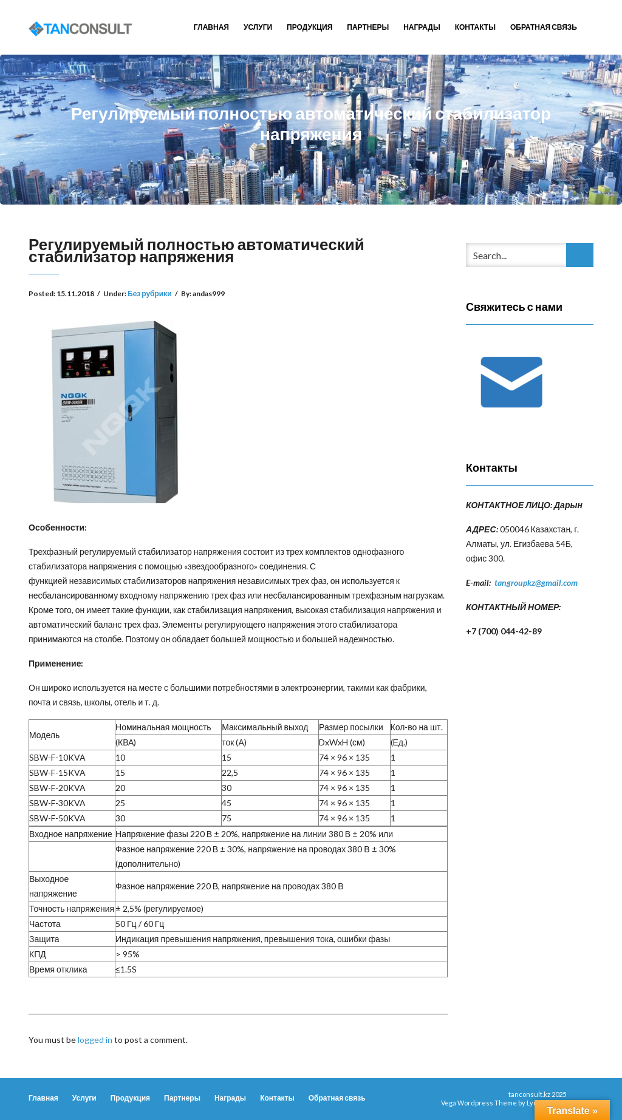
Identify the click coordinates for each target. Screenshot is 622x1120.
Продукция (309, 27)
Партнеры (368, 27)
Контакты (475, 27)
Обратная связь (543, 27)
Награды (421, 27)
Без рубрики (150, 293)
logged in (95, 1039)
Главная (211, 27)
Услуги (258, 27)
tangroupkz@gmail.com (536, 582)
